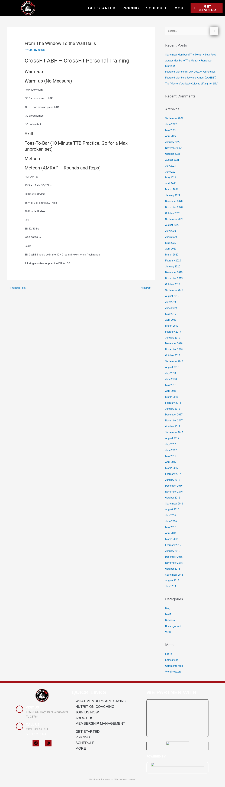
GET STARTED (102, 8)
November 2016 (174, 513)
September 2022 (175, 139)
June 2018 (171, 400)
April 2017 (171, 483)
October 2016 (173, 519)
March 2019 (172, 347)
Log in (168, 675)
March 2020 (172, 276)
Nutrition (170, 641)
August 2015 (172, 602)
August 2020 (172, 246)
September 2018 (175, 382)
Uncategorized (173, 647)
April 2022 (171, 157)
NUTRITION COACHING (94, 728)
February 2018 (173, 424)
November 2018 (174, 370)
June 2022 (171, 145)
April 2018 (171, 412)
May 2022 (171, 151)
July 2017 (171, 465)
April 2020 (171, 270)
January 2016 (173, 572)
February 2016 (173, 566)
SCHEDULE (157, 8)
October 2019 (173, 305)
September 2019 (175, 311)
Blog (168, 629)
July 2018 (171, 394)
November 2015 (174, 584)
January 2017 (173, 501)
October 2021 (173, 175)
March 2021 (172, 210)
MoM (168, 635)
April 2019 (171, 341)
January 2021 (173, 216)
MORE (180, 8)
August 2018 (172, 388)
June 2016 (171, 542)
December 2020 (174, 222)
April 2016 (171, 554)
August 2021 (172, 181)
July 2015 (171, 607)
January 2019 (173, 358)
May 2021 (171, 199)
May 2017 (171, 477)
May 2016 (171, 548)
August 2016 (172, 530)
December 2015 (174, 578)
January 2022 (173, 163)
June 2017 (171, 471)
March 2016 (172, 560)
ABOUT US (84, 739)
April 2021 (171, 204)
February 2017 (173, 495)
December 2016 (174, 507)
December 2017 (174, 436)
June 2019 (171, 329)
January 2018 (173, 430)
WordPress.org (174, 693)
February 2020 (173, 282)
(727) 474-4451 (36, 755)
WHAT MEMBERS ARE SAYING (100, 722)
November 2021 (174, 169)
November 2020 (174, 228)
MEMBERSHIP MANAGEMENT (100, 745)
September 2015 (175, 596)
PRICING (131, 8)
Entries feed (172, 681)
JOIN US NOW (87, 734)
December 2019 (174, 293)
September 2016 (175, 524)
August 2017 (172, 459)
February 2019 (173, 353)
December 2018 (174, 364)
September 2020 (175, 240)
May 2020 (171, 264)
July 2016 (171, 536)
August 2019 (172, 317)
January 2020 (173, 287)
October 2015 (173, 590)
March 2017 (172, 489)
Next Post (147, 288)
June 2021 (171, 193)
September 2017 (175, 453)
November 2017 (174, 442)
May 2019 (171, 335)
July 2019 (171, 323)
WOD (29, 49)
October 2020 (173, 234)
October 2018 (173, 376)
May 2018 (171, 406)
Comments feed (174, 687)
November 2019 (174, 299)
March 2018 (172, 418)
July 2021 (171, 187)
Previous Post (17, 288)
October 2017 (173, 448)
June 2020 (171, 258)
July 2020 (171, 252)
